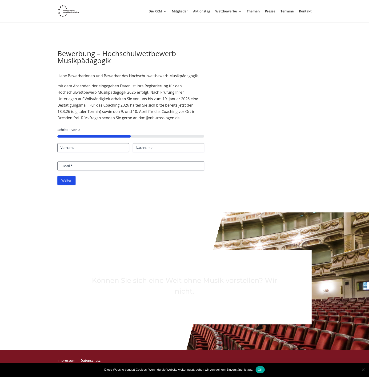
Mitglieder (180, 11)
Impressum (66, 360)
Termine (287, 11)
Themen (253, 11)
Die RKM (155, 11)
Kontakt (305, 11)
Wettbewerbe (226, 11)
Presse (270, 11)
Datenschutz (90, 360)
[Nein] (363, 369)
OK (260, 369)
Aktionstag (201, 11)
